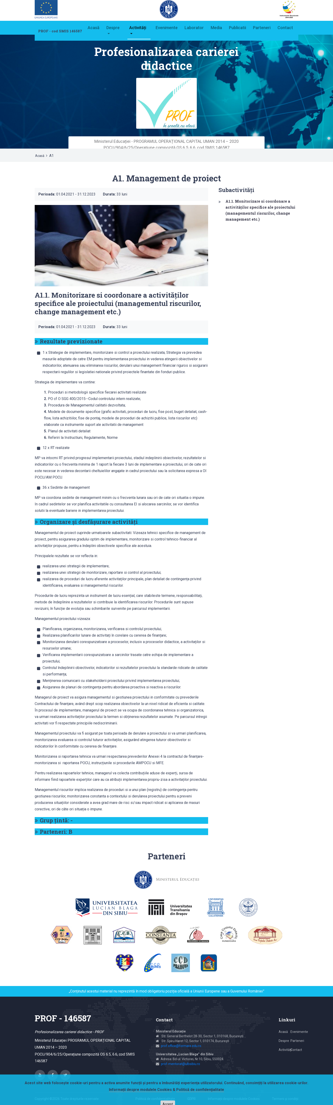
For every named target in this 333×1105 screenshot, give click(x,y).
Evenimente (167, 27)
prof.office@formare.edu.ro (181, 1046)
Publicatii (237, 27)
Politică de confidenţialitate (155, 1099)
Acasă (93, 27)
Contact (285, 27)
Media (216, 27)
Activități (137, 27)
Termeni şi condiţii (285, 1099)
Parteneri (262, 27)
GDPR (191, 1099)
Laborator (194, 27)
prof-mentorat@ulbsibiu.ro (180, 1064)
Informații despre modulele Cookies (234, 1099)
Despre (113, 27)
